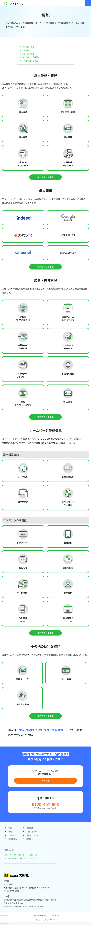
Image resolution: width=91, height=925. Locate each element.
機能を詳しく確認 (45, 177)
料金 (10, 829)
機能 (10, 833)
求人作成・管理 (28, 46)
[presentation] (4, 919)
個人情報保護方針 (41, 918)
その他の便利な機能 (30, 60)
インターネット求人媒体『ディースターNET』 (23, 861)
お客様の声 (13, 837)
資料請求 (45, 781)
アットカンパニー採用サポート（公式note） (22, 857)
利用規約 (56, 918)
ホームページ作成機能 (31, 57)
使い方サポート (33, 837)
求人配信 (26, 50)
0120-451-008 (45, 806)
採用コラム (13, 841)
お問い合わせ (32, 833)
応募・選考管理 (28, 53)
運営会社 (30, 841)
